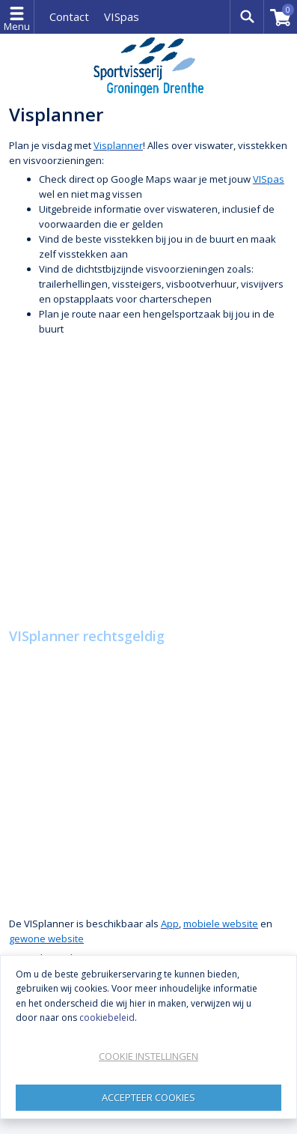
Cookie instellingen (148, 1056)
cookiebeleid (107, 1017)
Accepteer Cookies (148, 1097)
